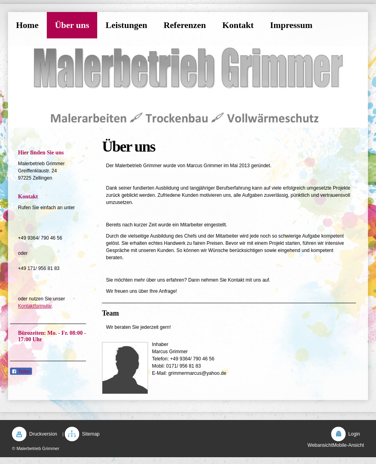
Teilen (21, 371)
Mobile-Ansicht (348, 445)
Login (354, 434)
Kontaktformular (35, 306)
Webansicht (320, 445)
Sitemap (91, 434)
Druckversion (43, 434)
